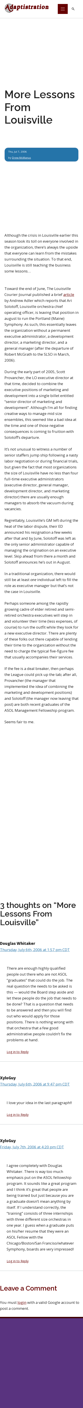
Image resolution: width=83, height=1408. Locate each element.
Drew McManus (21, 157)
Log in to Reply (18, 1052)
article (68, 294)
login (21, 1302)
